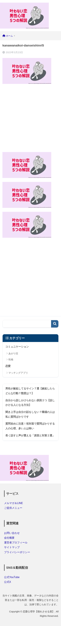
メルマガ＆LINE (13, 503)
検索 (54, 324)
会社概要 (9, 537)
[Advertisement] (30, 118)
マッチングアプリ (18, 372)
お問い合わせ (12, 533)
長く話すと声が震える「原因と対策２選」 (30, 435)
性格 (10, 359)
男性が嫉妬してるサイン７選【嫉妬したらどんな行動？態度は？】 (30, 391)
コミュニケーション (17, 346)
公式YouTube (12, 577)
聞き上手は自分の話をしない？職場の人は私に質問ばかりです (30, 414)
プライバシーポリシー (17, 552)
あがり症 (13, 353)
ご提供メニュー (13, 507)
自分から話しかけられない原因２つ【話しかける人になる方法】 (30, 402)
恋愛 (8, 366)
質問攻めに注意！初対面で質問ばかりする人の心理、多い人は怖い (30, 426)
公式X (7, 582)
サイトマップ (12, 547)
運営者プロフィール (15, 542)
